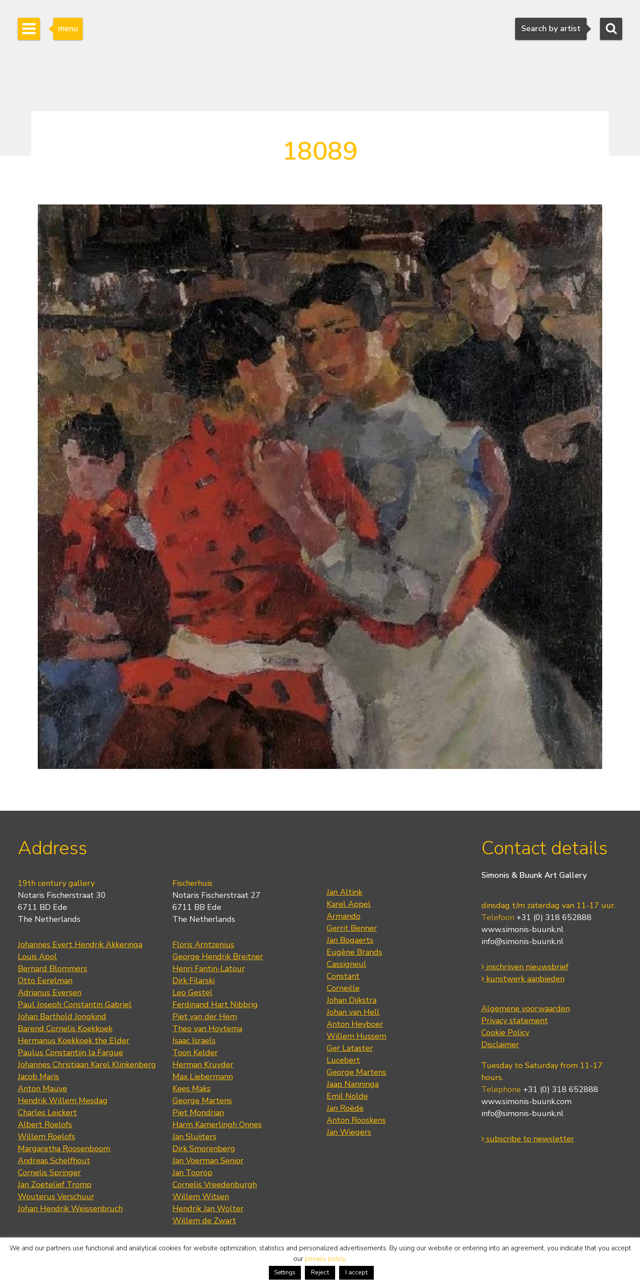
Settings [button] (285, 1273)
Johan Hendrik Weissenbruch (70, 1208)
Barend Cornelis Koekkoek (65, 1028)
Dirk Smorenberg (203, 1148)
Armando (343, 916)
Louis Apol (37, 956)
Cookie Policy (505, 1032)
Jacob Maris (38, 1076)
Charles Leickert (47, 1112)
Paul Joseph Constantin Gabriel (75, 1004)
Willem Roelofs (46, 1136)
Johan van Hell (353, 1012)
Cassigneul (346, 964)
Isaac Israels (194, 1040)
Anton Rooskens (356, 1120)
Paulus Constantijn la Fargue (70, 1052)
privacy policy (325, 1258)
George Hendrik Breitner (217, 956)
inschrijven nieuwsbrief (524, 966)
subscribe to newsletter (527, 1138)
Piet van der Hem (204, 1016)
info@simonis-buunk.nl (522, 941)
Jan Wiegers (349, 1132)
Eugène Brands (354, 952)
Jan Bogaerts (350, 940)
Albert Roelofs (45, 1124)
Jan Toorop (192, 1172)
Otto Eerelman (45, 980)
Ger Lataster (350, 1048)
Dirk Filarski (193, 980)
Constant (343, 976)
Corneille (343, 988)
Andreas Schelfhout (54, 1160)
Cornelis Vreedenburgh (214, 1184)
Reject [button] (320, 1272)
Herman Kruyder (202, 1064)
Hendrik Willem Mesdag (63, 1100)
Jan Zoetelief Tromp (55, 1184)
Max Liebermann (202, 1076)
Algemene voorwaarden (525, 1008)
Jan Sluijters (194, 1136)
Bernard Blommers (52, 968)
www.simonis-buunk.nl (522, 929)
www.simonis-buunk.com (526, 1101)
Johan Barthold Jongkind (62, 1016)
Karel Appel (349, 904)
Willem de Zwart (204, 1220)
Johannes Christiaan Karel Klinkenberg (87, 1064)
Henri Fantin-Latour (208, 968)
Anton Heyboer (355, 1024)
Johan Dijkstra (351, 1000)
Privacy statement (514, 1020)
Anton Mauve (42, 1088)
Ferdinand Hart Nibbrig (215, 1004)
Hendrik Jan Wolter (208, 1208)
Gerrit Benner (352, 928)
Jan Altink (344, 892)
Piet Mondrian (198, 1112)
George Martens (202, 1100)
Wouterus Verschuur (56, 1196)
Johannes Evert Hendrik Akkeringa (80, 944)
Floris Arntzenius (203, 944)
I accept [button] (356, 1272)
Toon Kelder (195, 1052)
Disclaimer (500, 1044)
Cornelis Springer (49, 1172)
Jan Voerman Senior (208, 1160)
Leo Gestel (192, 992)
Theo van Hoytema (207, 1028)
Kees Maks (191, 1088)
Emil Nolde (347, 1096)
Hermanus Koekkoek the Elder (73, 1040)
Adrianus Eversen (49, 992)
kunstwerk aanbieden (522, 978)
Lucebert (343, 1060)
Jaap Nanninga (353, 1084)
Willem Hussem (356, 1036)
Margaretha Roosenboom (64, 1148)
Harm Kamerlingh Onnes (217, 1124)
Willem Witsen (200, 1196)
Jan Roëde (345, 1108)
